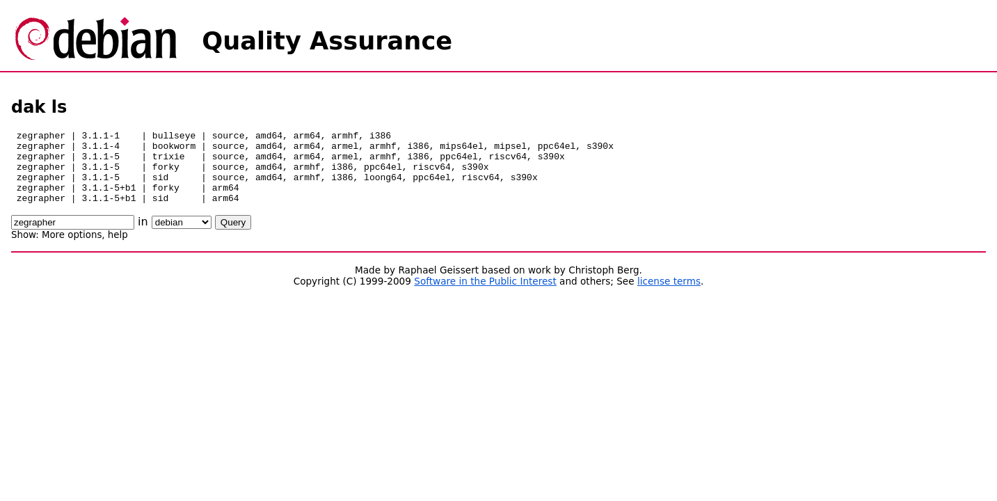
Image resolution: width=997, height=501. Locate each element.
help (118, 249)
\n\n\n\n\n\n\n (182, 237)
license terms (669, 295)
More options (72, 249)
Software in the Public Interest (485, 295)
